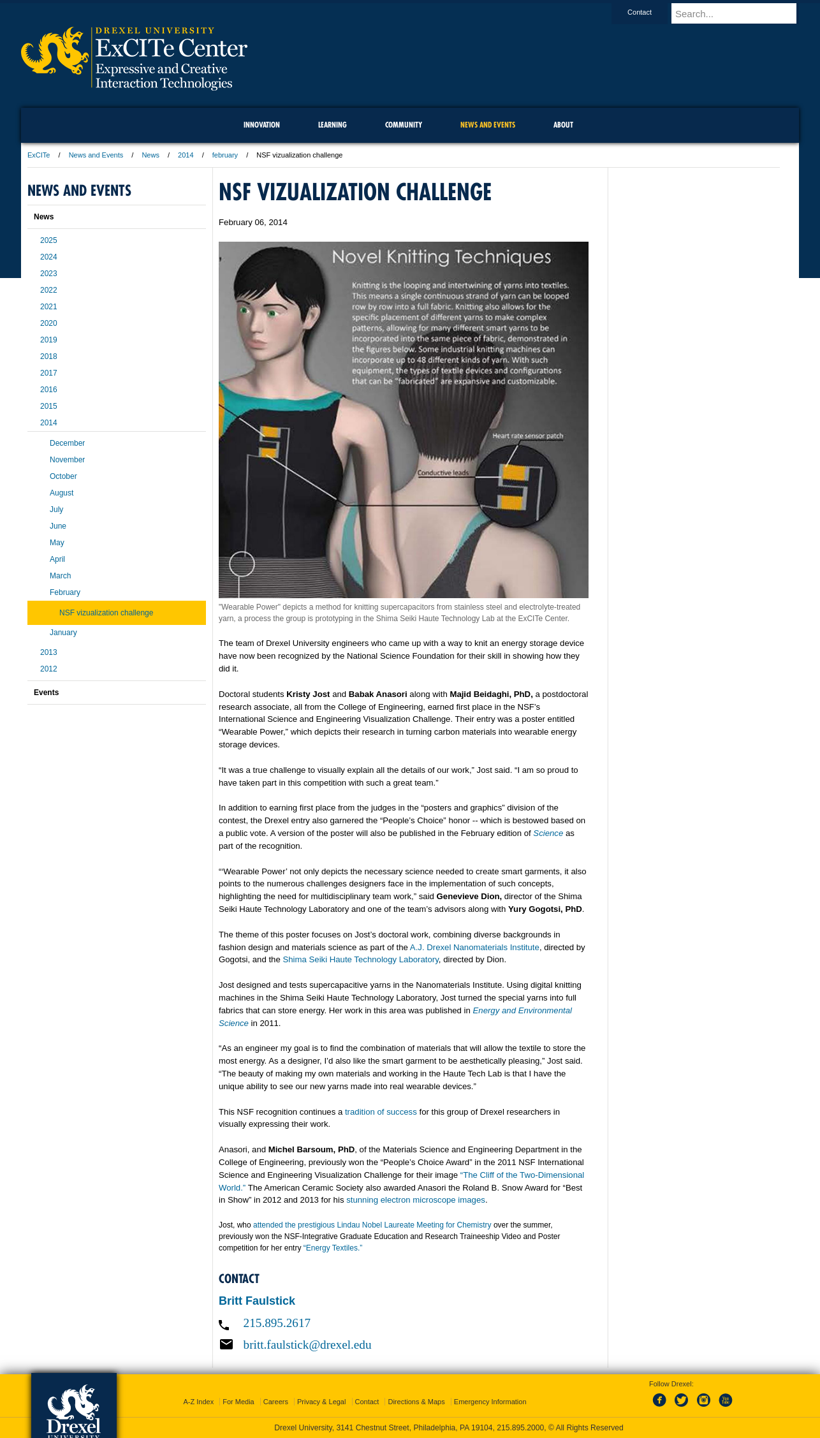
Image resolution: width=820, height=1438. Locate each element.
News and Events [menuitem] (487, 124)
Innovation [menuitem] (262, 124)
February (65, 592)
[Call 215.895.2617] (404, 1322)
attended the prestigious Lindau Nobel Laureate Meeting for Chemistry (372, 1225)
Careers (275, 1401)
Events (46, 692)
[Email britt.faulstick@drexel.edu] (404, 1344)
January (63, 632)
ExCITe (38, 155)
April (57, 559)
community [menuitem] (403, 124)
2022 (48, 290)
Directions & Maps (416, 1401)
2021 (48, 306)
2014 (185, 155)
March (60, 575)
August (61, 492)
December (67, 443)
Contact (652, 12)
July (56, 509)
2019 (48, 339)
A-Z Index (198, 1401)
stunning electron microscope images (415, 1200)
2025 (48, 240)
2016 (48, 389)
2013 (48, 652)
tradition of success (381, 1112)
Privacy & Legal (321, 1401)
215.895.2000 (520, 1427)
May (57, 542)
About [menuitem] (563, 124)
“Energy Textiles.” (333, 1248)
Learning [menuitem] (332, 124)
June (58, 526)
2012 (48, 668)
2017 (48, 373)
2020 (48, 323)
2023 (48, 273)
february (225, 155)
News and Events (96, 155)
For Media (238, 1401)
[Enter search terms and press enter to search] (741, 13)
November (67, 459)
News (150, 155)
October (63, 476)
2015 (48, 406)
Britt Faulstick (257, 1301)
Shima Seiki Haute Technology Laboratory (360, 959)
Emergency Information (490, 1401)
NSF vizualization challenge (106, 612)
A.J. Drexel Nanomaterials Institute (474, 947)
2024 (48, 257)
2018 (48, 356)
